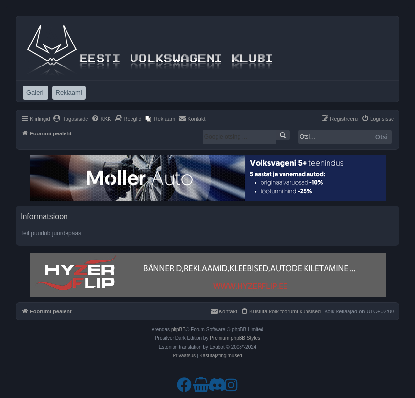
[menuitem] (70, 119)
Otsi (381, 137)
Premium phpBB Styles (235, 338)
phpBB (178, 329)
